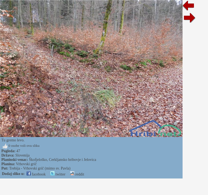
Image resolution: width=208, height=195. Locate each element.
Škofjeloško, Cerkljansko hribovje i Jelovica (62, 160)
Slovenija (22, 155)
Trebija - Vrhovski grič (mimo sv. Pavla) (40, 168)
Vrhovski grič (26, 164)
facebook (36, 174)
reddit (77, 174)
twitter (57, 174)
